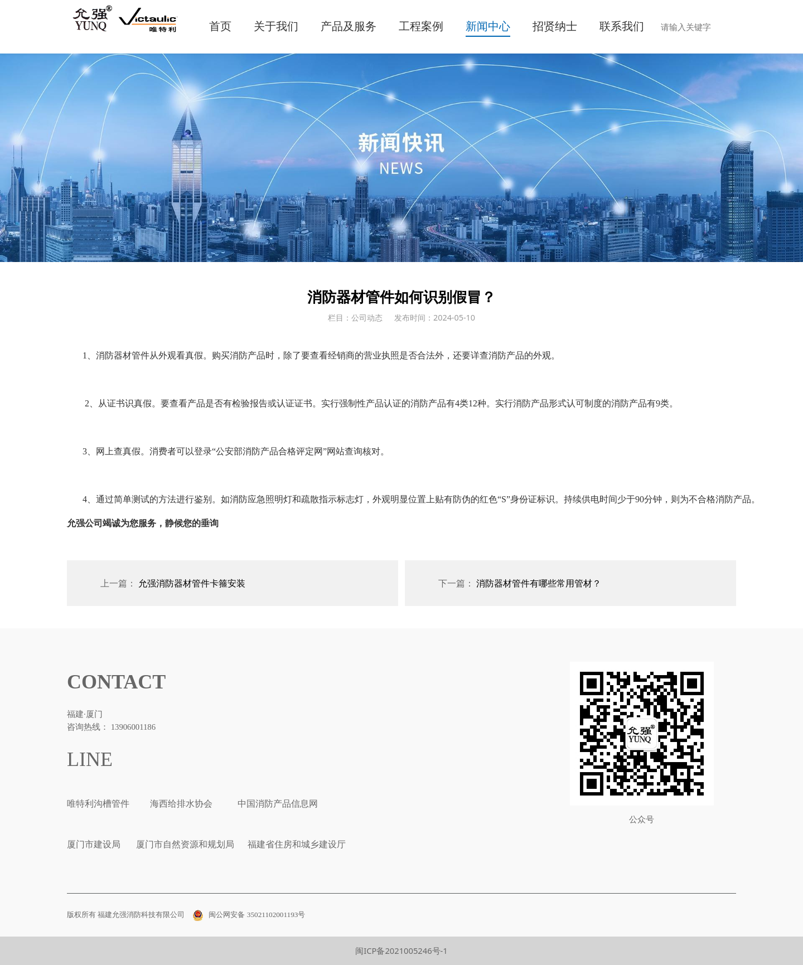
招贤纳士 (555, 26)
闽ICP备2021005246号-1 (401, 950)
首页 (220, 26)
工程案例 (421, 26)
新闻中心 (488, 26)
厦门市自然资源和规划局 (184, 844)
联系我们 (621, 26)
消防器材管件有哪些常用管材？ (538, 583)
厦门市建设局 (93, 844)
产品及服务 (348, 26)
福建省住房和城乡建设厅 (295, 844)
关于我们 (276, 26)
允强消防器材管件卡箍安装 (191, 583)
